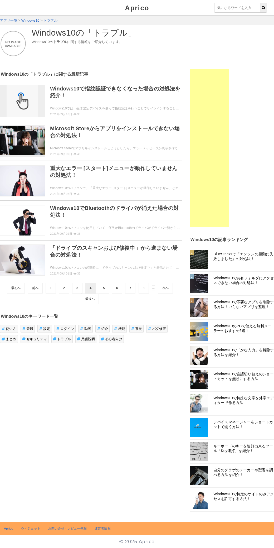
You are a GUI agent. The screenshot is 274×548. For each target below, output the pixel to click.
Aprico (137, 8)
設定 (44, 329)
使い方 (9, 329)
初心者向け (111, 339)
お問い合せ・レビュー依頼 (67, 528)
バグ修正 (157, 329)
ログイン (65, 329)
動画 (85, 329)
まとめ (9, 339)
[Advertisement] (209, 148)
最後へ (90, 299)
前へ (35, 288)
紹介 (102, 329)
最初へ (16, 288)
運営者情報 (103, 528)
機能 (119, 329)
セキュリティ (34, 339)
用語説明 (86, 339)
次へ (165, 288)
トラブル (62, 339)
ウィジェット (30, 528)
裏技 (136, 329)
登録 (27, 329)
